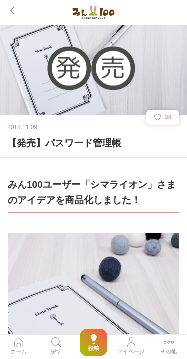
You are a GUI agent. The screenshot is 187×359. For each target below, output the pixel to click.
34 (162, 117)
